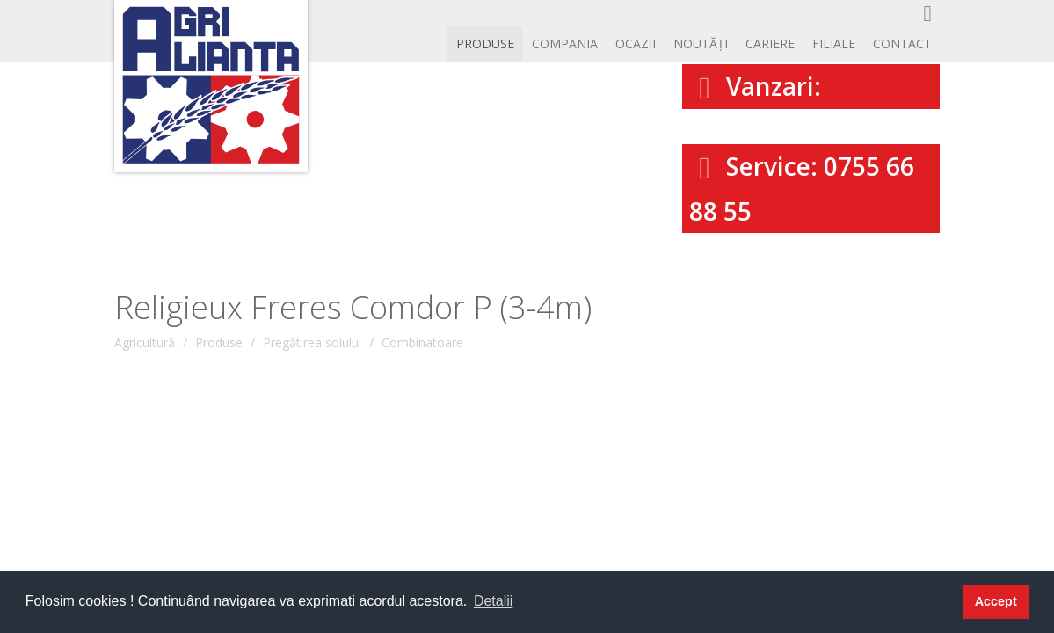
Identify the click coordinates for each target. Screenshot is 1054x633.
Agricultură (144, 342)
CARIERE (770, 43)
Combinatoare (422, 342)
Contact (902, 43)
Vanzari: (755, 86)
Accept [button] (996, 601)
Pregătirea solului (312, 342)
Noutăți (700, 43)
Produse (485, 43)
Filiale (833, 43)
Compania (565, 43)
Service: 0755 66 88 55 (801, 188)
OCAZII (635, 43)
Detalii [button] (493, 600)
